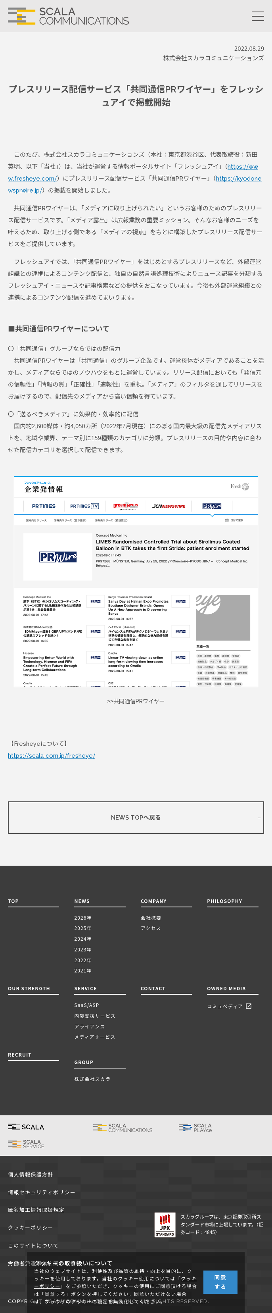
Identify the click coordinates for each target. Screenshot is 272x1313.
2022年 (83, 960)
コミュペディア (230, 1007)
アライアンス (89, 1026)
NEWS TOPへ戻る (136, 817)
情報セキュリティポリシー (42, 1193)
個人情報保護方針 (31, 1175)
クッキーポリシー (31, 1228)
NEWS (83, 900)
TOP (13, 900)
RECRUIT (20, 1054)
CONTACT (153, 988)
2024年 (83, 938)
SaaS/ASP (86, 1004)
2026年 (83, 917)
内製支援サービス (95, 1015)
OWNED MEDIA (226, 988)
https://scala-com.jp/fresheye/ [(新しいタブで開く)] (51, 755)
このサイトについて (33, 1246)
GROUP (84, 1062)
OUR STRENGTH (29, 988)
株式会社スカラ (92, 1078)
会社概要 (151, 917)
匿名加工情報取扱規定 (36, 1210)
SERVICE (85, 988)
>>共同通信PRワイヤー (136, 701)
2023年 (83, 949)
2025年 (83, 927)
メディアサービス (94, 1036)
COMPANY (154, 900)
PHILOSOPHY (224, 900)
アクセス (151, 927)
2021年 (83, 970)
